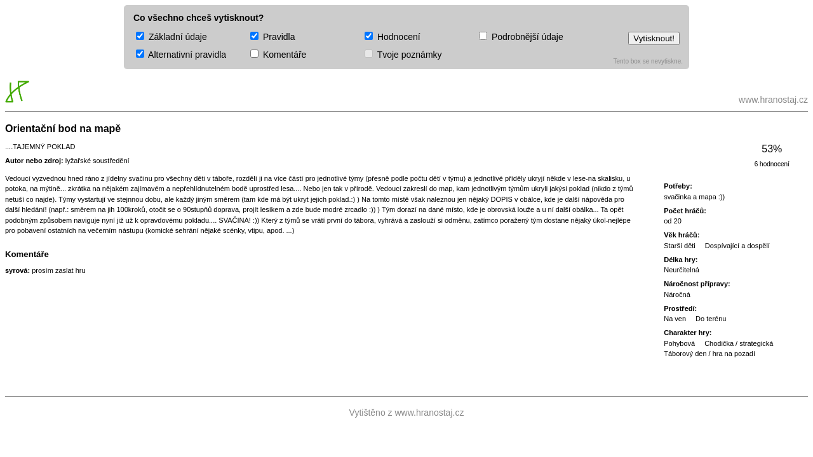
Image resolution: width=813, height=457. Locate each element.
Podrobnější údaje (521, 37)
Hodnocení (392, 37)
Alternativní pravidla (181, 55)
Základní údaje (171, 37)
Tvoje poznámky (403, 55)
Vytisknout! (654, 38)
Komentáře (278, 55)
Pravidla (272, 37)
